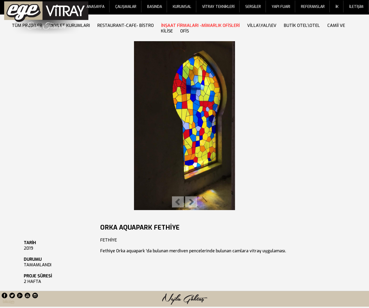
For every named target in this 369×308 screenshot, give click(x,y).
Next (191, 201)
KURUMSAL (182, 6)
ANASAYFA (95, 6)
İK (337, 6)
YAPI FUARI (281, 6)
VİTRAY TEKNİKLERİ (218, 6)
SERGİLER (253, 6)
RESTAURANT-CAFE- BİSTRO (126, 25)
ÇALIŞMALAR (125, 6)
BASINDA (154, 6)
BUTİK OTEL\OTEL (303, 25)
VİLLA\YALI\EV (263, 25)
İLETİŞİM (356, 6)
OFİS (185, 31)
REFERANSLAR (313, 6)
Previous (178, 201)
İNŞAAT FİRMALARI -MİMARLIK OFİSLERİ (201, 25)
